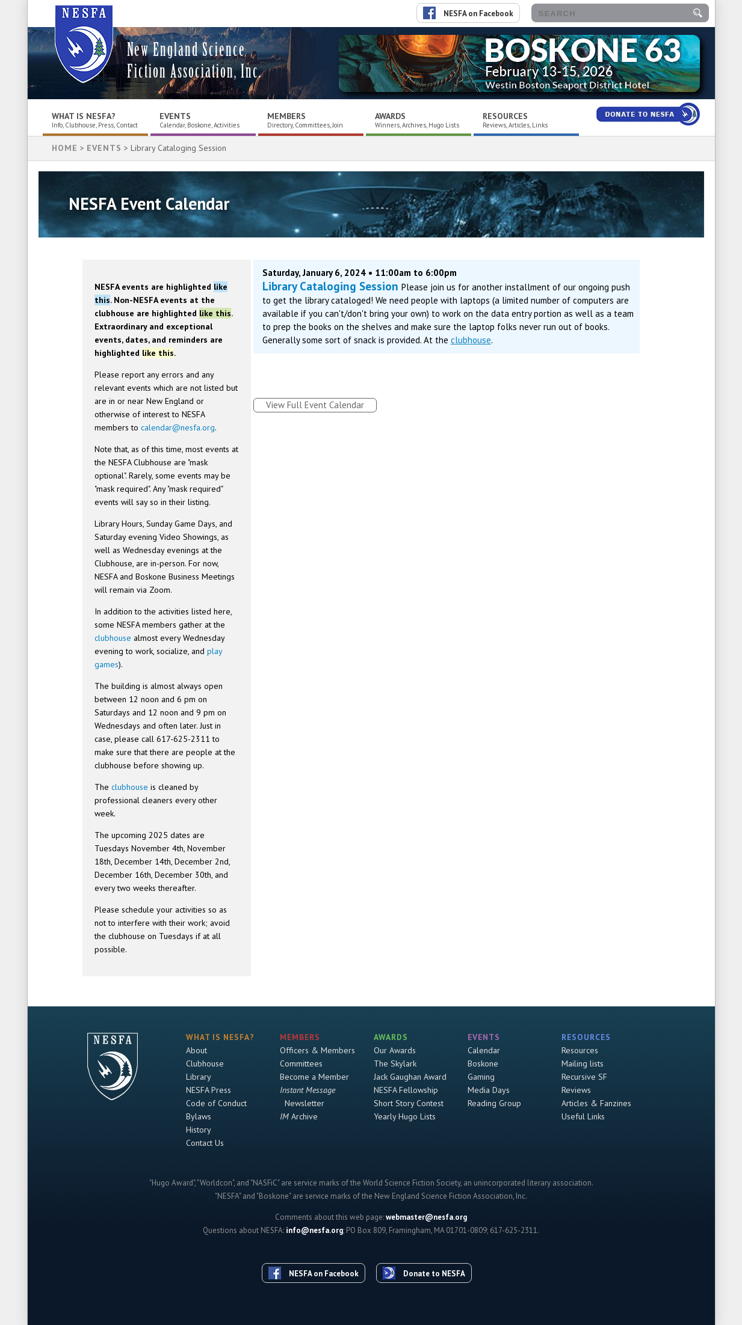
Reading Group (494, 1103)
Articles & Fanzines (596, 1103)
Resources (505, 116)
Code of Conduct (216, 1103)
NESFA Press (208, 1090)
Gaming (481, 1076)
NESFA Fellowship (406, 1090)
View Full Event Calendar (315, 405)
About (196, 1050)
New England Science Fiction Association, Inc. (194, 60)
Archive (299, 1116)
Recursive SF (584, 1076)
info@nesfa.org (314, 1230)
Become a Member (314, 1076)
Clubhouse (205, 1063)
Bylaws (198, 1116)
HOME (65, 147)
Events (175, 116)
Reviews (576, 1090)
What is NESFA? (84, 116)
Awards (390, 116)
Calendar (484, 1050)
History (198, 1129)
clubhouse (112, 637)
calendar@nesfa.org (178, 427)
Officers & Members (317, 1050)
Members (286, 116)
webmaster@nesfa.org (426, 1217)
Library (198, 1076)
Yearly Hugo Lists (405, 1116)
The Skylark (395, 1063)
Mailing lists (582, 1063)
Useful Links (583, 1116)
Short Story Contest (409, 1103)
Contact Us (205, 1142)
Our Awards (395, 1050)
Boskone (483, 1063)
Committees (301, 1063)
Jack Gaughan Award (410, 1076)
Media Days (489, 1090)
